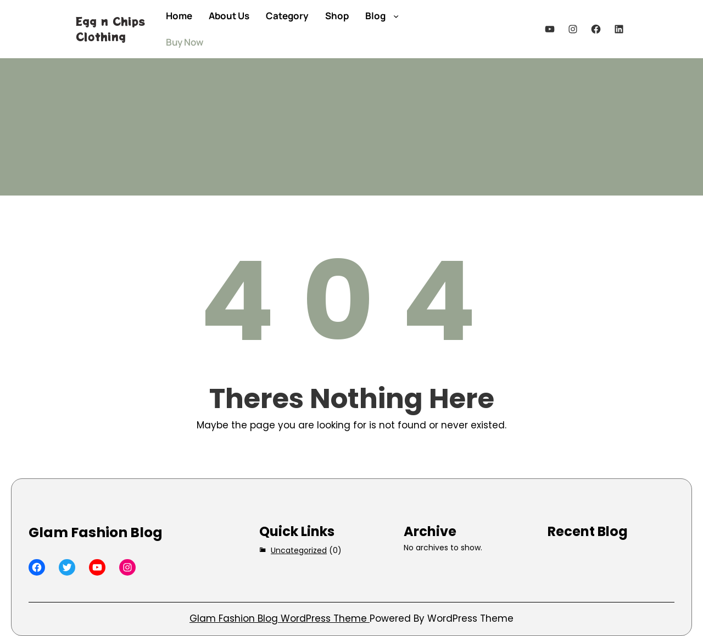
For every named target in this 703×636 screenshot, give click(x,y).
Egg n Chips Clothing (110, 28)
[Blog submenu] (396, 16)
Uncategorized (299, 550)
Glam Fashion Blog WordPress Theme (279, 618)
